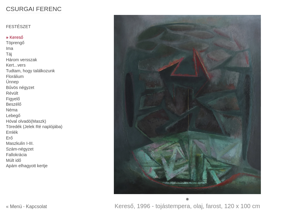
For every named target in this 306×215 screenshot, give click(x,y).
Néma (11, 110)
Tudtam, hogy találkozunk (30, 70)
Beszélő (13, 104)
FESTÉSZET (18, 26)
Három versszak (21, 59)
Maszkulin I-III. (20, 143)
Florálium (15, 76)
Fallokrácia (16, 154)
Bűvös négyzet (20, 87)
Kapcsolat (36, 206)
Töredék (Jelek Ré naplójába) (34, 126)
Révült (12, 93)
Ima (9, 48)
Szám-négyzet (19, 149)
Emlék (12, 132)
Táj (9, 54)
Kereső (16, 37)
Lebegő (13, 115)
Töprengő (15, 42)
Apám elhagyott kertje (27, 165)
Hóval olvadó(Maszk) (26, 121)
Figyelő (13, 98)
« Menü (14, 206)
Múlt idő (13, 160)
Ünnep (12, 81)
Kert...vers (16, 65)
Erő (9, 138)
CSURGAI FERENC (34, 8)
